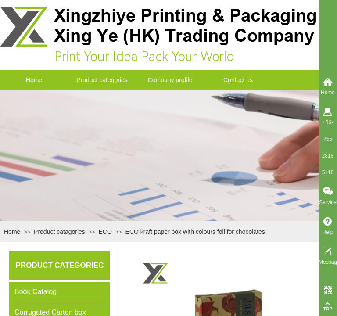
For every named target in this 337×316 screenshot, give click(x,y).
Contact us (238, 79)
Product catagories (59, 231)
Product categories (102, 79)
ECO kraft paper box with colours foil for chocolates (195, 231)
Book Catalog (35, 291)
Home (34, 79)
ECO (105, 231)
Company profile (170, 79)
